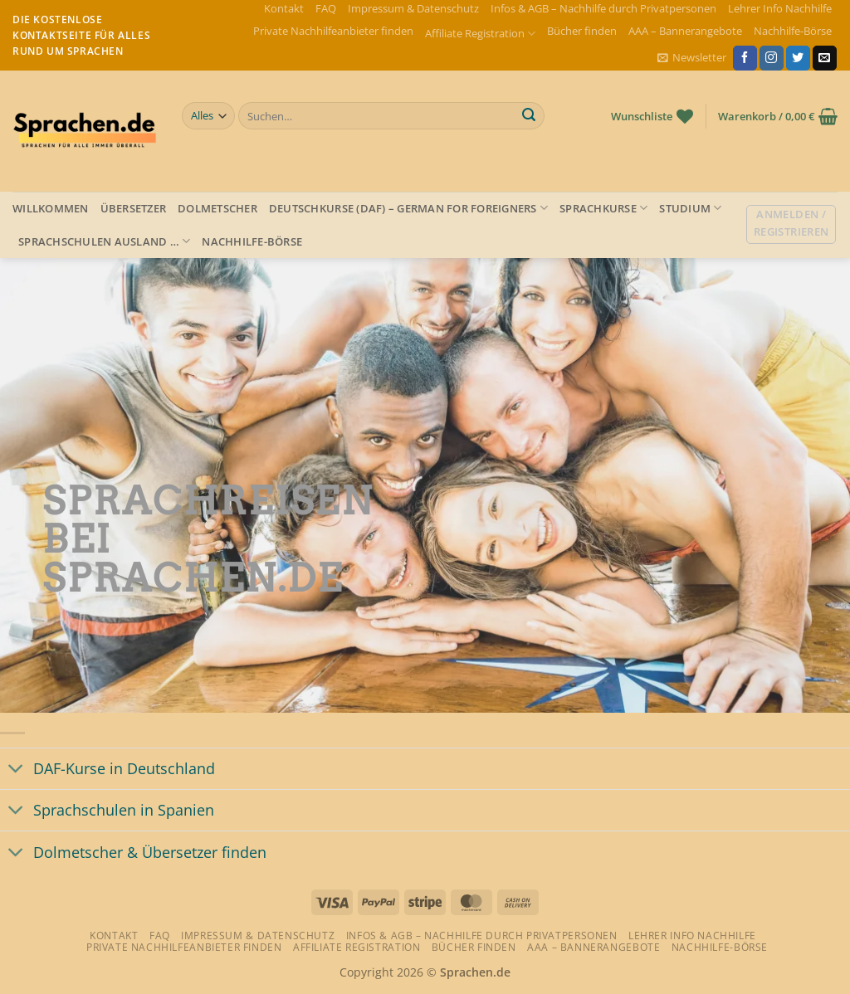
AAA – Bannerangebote (685, 30)
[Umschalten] (16, 770)
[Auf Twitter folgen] (798, 58)
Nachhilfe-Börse (793, 30)
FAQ (325, 8)
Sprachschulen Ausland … (104, 241)
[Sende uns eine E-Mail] (825, 58)
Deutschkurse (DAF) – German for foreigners (408, 208)
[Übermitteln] (529, 116)
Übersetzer (133, 208)
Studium (690, 208)
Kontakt (284, 8)
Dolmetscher (217, 208)
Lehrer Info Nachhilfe (780, 8)
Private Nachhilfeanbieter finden (333, 30)
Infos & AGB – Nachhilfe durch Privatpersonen (603, 8)
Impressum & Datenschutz (413, 8)
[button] (691, 57)
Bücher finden (582, 30)
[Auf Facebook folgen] (745, 58)
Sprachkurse (603, 208)
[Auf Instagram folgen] (772, 58)
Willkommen (50, 208)
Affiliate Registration (480, 33)
